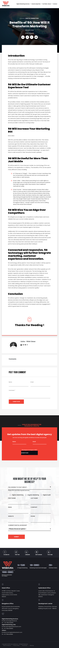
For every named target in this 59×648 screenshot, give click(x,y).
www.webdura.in (14, 644)
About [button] (50, 3)
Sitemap (32, 645)
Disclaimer (24, 645)
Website (11, 516)
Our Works (44, 3)
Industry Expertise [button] (36, 3)
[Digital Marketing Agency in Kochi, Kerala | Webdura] (6, 4)
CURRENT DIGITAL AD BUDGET (17, 525)
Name (10, 382)
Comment (12, 390)
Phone (33, 516)
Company (34, 507)
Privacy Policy (16, 645)
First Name (12, 498)
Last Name (34, 498)
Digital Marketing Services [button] (24, 3)
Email (32, 382)
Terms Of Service (7, 645)
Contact (55, 3)
